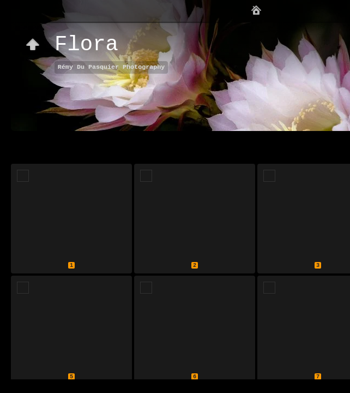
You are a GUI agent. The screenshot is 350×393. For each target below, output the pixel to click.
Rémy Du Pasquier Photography (111, 67)
